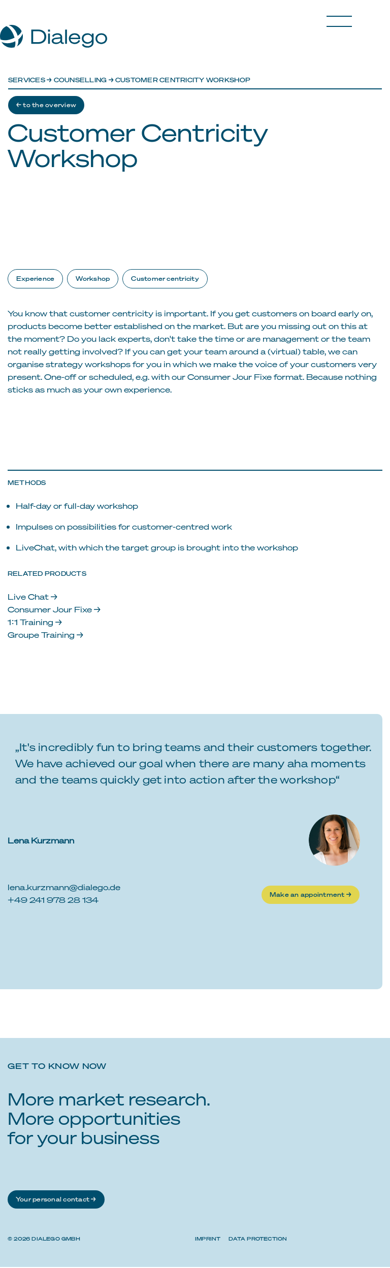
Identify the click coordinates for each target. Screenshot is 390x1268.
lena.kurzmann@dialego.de (64, 888)
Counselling (80, 80)
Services (26, 80)
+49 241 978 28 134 (53, 900)
